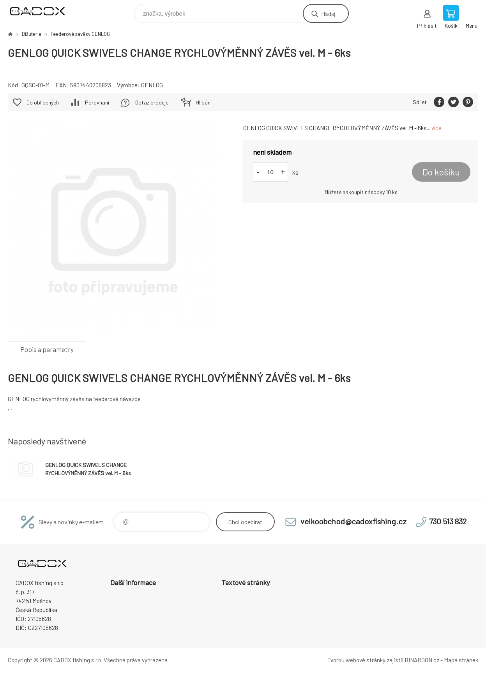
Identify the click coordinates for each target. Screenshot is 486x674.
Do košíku (441, 171)
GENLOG (152, 84)
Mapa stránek (461, 659)
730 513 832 (448, 521)
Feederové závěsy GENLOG (80, 34)
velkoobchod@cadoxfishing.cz (353, 521)
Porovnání (97, 102)
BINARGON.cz (422, 659)
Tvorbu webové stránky (356, 659)
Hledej (328, 13)
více (436, 127)
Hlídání (204, 102)
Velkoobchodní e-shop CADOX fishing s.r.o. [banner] (42, 11)
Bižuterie (31, 34)
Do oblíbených (43, 102)
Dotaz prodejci (152, 102)
